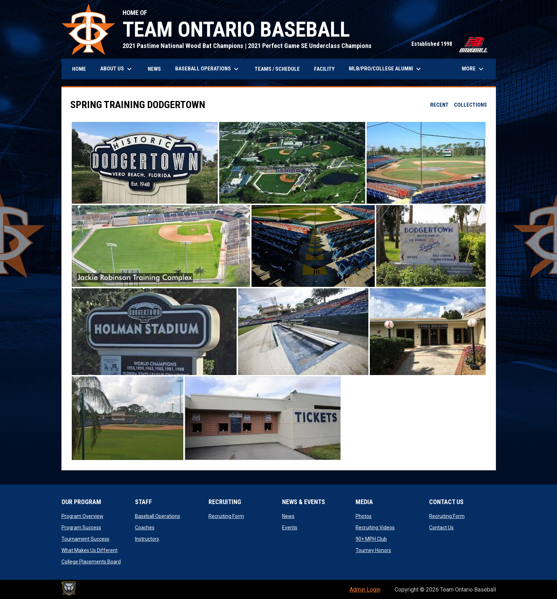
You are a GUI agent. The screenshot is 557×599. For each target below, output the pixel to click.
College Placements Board (91, 562)
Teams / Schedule (277, 69)
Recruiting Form (226, 516)
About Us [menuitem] (117, 69)
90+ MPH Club (371, 539)
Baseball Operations (157, 516)
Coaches (145, 527)
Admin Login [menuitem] (365, 589)
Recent (439, 105)
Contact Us (441, 527)
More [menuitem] (473, 69)
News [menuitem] (154, 69)
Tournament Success (85, 539)
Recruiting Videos (375, 527)
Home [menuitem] (79, 69)
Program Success (81, 527)
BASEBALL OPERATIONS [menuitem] (207, 69)
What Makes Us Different (89, 550)
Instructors (147, 539)
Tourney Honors (373, 550)
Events (289, 527)
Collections (470, 105)
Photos (364, 516)
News (288, 516)
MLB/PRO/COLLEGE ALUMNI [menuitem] (386, 69)
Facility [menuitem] (324, 69)
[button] (145, 163)
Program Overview (82, 516)
